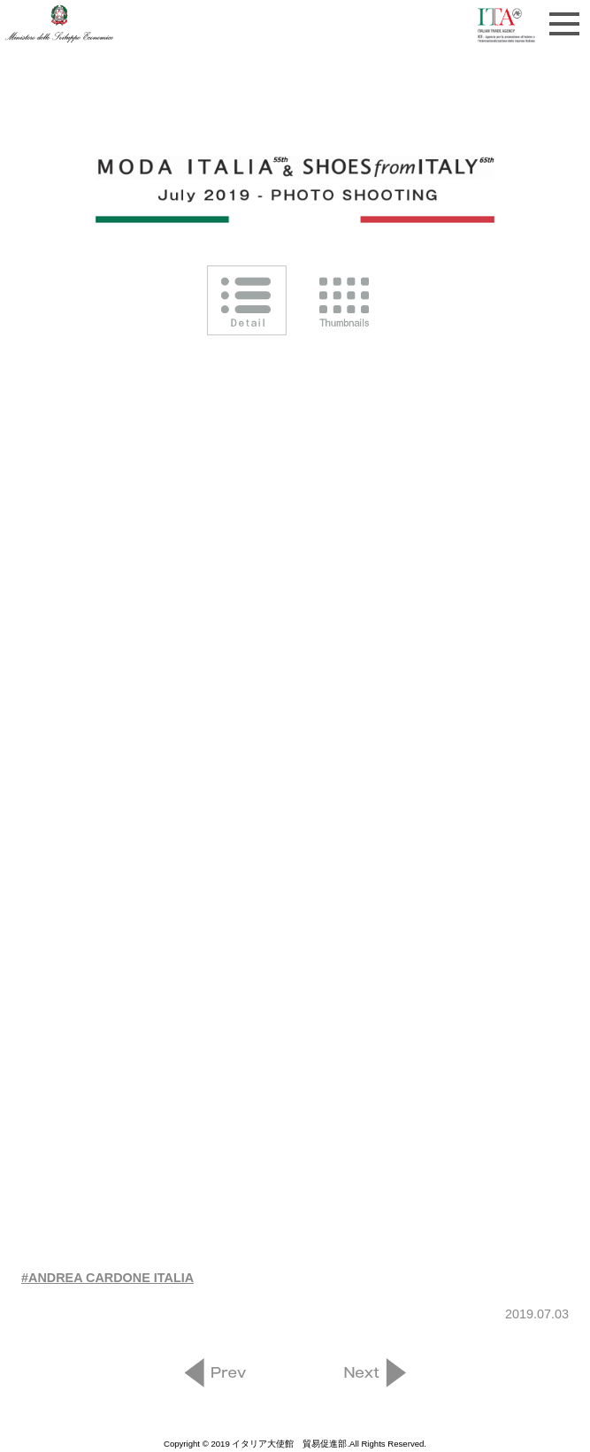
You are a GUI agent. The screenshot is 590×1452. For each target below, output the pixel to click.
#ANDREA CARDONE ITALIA (107, 1278)
